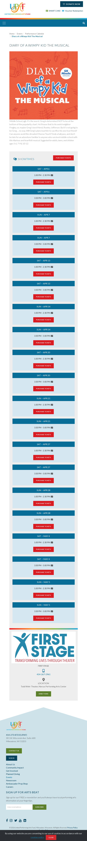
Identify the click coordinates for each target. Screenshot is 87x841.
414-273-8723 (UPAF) (16, 735)
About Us (10, 764)
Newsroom (11, 780)
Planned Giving (13, 774)
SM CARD (53, 11)
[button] (84, 23)
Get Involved (12, 770)
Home (11, 34)
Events (20, 34)
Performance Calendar (34, 34)
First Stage (43, 666)
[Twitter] (15, 820)
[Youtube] (20, 820)
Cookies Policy (44, 830)
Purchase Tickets (63, 158)
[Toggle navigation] (4, 23)
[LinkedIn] (24, 820)
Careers (9, 787)
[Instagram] (11, 820)
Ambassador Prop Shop (17, 783)
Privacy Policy (72, 828)
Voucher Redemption (72, 11)
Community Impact (15, 767)
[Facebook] (7, 820)
